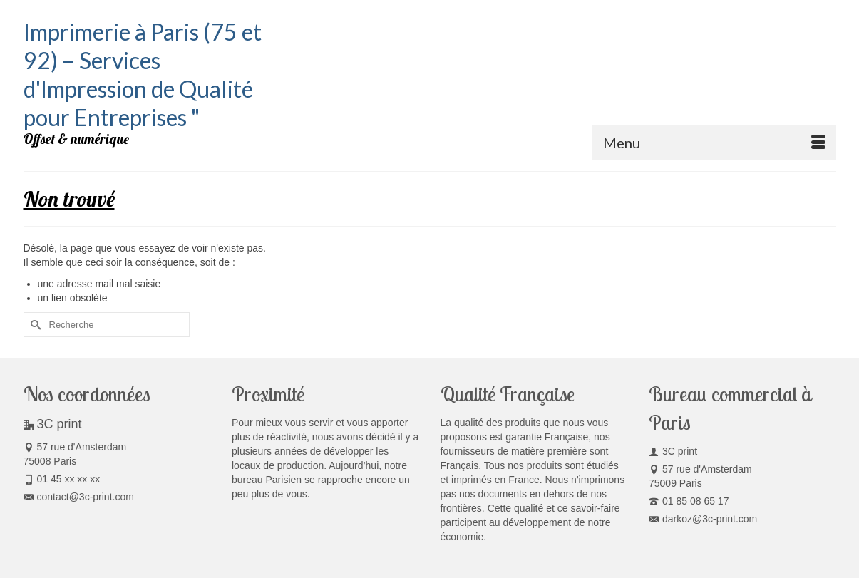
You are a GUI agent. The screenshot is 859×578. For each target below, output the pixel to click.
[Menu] (714, 142)
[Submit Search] (34, 324)
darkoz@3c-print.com (703, 519)
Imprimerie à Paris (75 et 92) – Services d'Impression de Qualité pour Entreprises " (143, 74)
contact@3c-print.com (79, 496)
